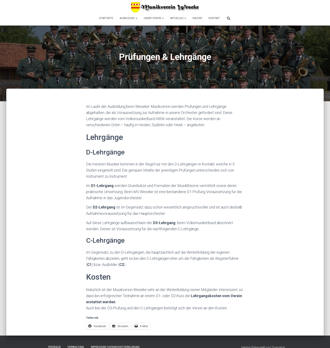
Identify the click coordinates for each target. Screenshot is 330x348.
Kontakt (214, 18)
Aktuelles (178, 18)
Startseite (106, 18)
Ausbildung (128, 18)
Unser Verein (154, 18)
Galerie (197, 18)
